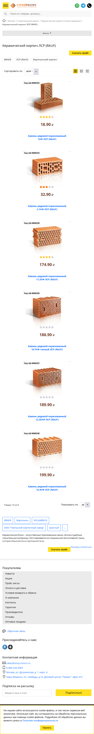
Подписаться (74, 692)
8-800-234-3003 (14, 667)
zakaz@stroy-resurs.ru (18, 663)
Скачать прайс (80, 52)
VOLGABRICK (40, 520)
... (65, 527)
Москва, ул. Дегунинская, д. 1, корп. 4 (24, 672)
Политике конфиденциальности (40, 720)
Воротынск (22, 520)
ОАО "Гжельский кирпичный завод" (24, 527)
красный (54, 527)
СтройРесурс (23, 5)
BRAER (7, 520)
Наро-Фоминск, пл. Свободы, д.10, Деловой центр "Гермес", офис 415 (42, 676)
